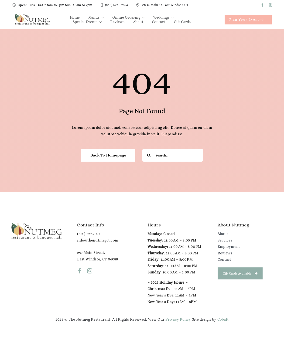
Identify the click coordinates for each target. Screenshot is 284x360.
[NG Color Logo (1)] (32, 14)
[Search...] (172, 155)
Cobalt (223, 319)
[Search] (148, 155)
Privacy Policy (178, 319)
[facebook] (262, 5)
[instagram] (270, 5)
